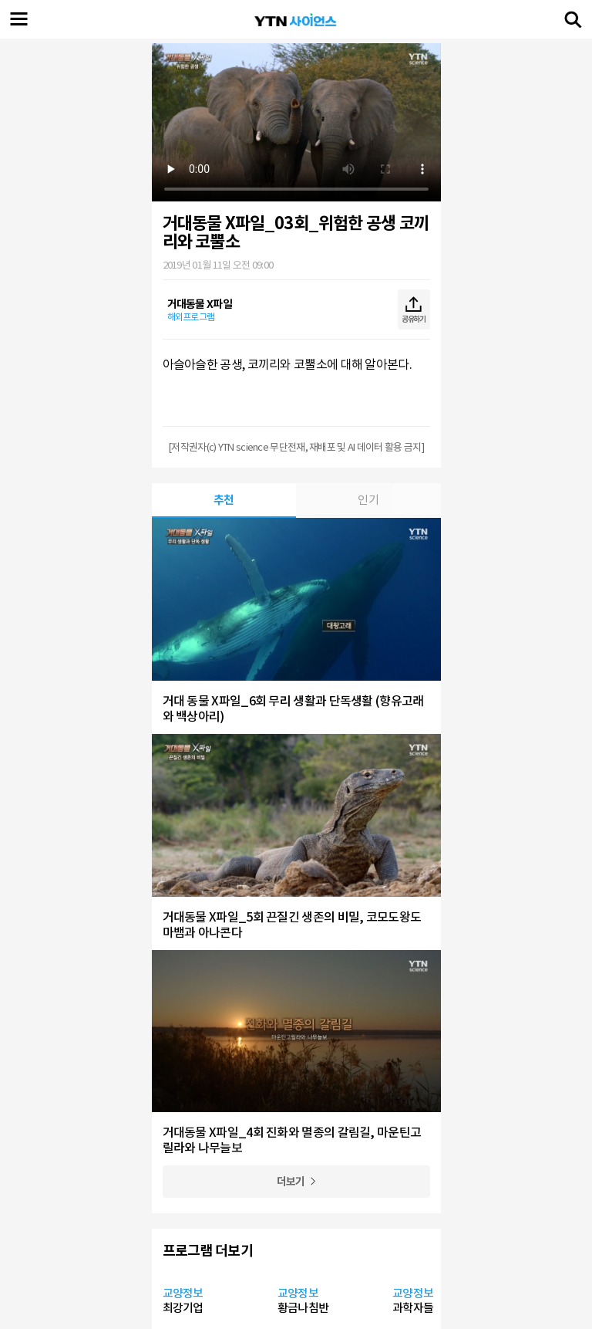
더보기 (291, 1182)
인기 (368, 499)
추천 (224, 499)
